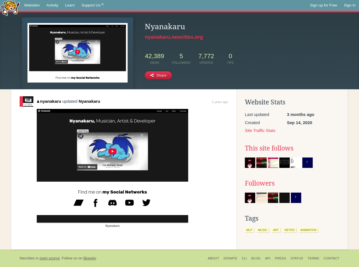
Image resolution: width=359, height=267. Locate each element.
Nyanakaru (89, 101)
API (267, 258)
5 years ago (220, 102)
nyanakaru (49, 101)
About (213, 258)
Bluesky (89, 258)
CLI (244, 258)
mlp (249, 230)
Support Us (93, 5)
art (276, 230)
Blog (256, 258)
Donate (230, 258)
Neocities (27, 258)
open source (50, 258)
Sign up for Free (323, 5)
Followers (260, 183)
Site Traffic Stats (260, 130)
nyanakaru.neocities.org (174, 37)
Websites (32, 5)
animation (308, 230)
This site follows (269, 148)
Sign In (350, 5)
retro (289, 230)
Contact (331, 258)
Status (297, 258)
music (263, 230)
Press (280, 258)
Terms (313, 258)
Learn (70, 5)
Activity (52, 5)
